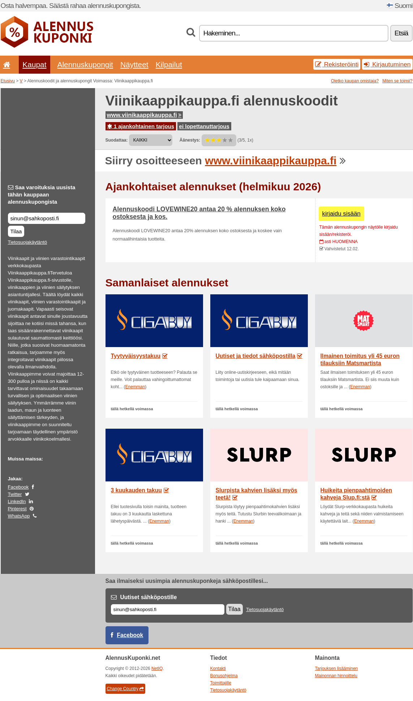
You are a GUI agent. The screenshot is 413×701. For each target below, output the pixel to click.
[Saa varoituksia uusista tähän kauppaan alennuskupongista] (46, 218)
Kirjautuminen (387, 64)
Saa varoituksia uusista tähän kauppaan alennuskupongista (42, 194)
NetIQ (157, 668)
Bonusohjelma (224, 675)
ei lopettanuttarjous (204, 126)
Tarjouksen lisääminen (336, 668)
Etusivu (8, 80)
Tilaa (16, 231)
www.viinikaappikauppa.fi (144, 115)
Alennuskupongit (85, 64)
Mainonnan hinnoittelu (336, 675)
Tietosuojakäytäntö (27, 242)
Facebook (18, 487)
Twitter (15, 494)
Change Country (125, 688)
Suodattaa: (117, 140)
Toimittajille (221, 682)
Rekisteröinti (337, 64)
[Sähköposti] (167, 609)
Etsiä (401, 33)
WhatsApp (19, 516)
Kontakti (218, 668)
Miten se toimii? (397, 80)
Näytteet (134, 64)
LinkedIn (17, 501)
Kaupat (34, 64)
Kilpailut (169, 64)
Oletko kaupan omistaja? (355, 80)
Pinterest (17, 508)
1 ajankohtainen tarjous (141, 126)
